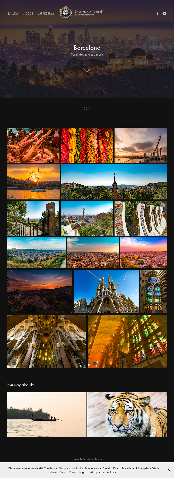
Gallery (13, 13)
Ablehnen (112, 472)
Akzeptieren (97, 472)
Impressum (45, 13)
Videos (28, 13)
